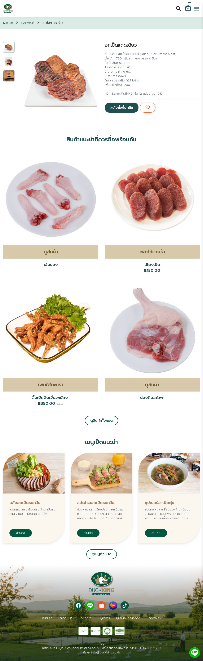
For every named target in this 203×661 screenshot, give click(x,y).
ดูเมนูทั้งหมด (101, 554)
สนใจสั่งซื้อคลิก (121, 107)
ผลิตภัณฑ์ (27, 23)
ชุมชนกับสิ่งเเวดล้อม (129, 618)
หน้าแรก (8, 23)
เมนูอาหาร (104, 618)
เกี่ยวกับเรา (65, 618)
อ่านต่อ (20, 533)
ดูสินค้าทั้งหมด (101, 420)
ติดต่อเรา (155, 618)
